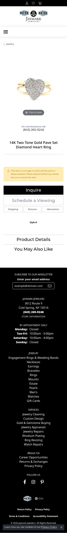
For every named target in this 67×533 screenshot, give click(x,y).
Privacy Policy (33, 466)
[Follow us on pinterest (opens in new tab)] (42, 482)
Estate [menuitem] (33, 384)
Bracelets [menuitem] (33, 371)
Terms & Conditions (19, 516)
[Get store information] (33, 316)
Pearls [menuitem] (33, 388)
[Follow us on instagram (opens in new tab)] (33, 482)
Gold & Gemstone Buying (33, 423)
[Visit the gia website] (39, 498)
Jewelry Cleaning (34, 414)
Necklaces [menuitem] (33, 362)
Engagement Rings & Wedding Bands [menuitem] (34, 358)
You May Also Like (33, 249)
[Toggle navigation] (5, 32)
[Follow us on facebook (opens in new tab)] (25, 482)
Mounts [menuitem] (33, 379)
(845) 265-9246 (33, 130)
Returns (32, 209)
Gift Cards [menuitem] (33, 401)
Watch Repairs (33, 444)
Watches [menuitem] (33, 396)
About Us (33, 453)
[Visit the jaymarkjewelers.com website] (27, 498)
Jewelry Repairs (33, 431)
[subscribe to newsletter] (49, 286)
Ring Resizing (33, 440)
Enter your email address (33, 279)
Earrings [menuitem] (33, 366)
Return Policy (24, 509)
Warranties (53, 209)
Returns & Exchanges (33, 462)
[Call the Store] (33, 312)
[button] (27, 3)
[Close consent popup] (61, 527)
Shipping (13, 209)
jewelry (10, 44)
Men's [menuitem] (33, 392)
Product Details (33, 239)
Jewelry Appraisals (33, 427)
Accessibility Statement (45, 516)
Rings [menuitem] (33, 375)
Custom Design (33, 419)
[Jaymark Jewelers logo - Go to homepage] (33, 16)
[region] (33, 87)
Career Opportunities (33, 457)
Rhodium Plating (33, 436)
